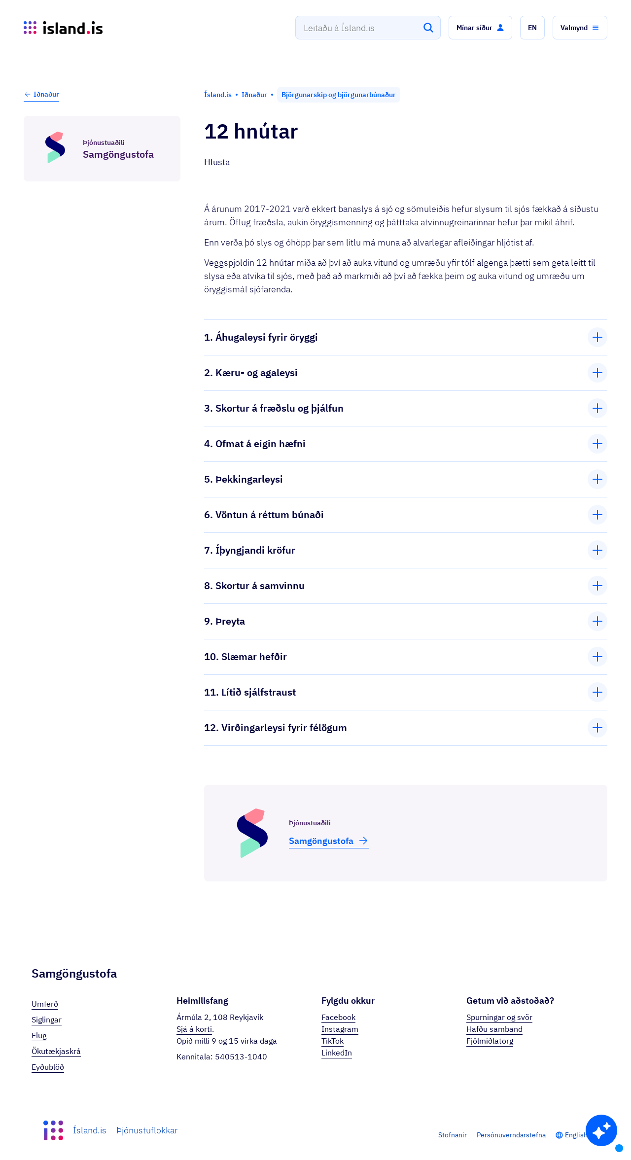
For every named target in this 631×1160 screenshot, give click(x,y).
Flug (39, 1035)
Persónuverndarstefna (511, 1134)
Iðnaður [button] (41, 94)
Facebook (338, 1017)
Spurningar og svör (499, 1017)
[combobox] (368, 27)
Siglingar (47, 1019)
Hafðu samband (494, 1029)
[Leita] (428, 28)
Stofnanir (452, 1134)
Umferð (45, 1004)
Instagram (339, 1029)
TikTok (332, 1041)
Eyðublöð (48, 1067)
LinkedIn (336, 1052)
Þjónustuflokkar (146, 1130)
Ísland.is (89, 1130)
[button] (480, 27)
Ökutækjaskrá (56, 1051)
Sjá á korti (194, 1029)
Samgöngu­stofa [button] (329, 840)
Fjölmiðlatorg (489, 1041)
